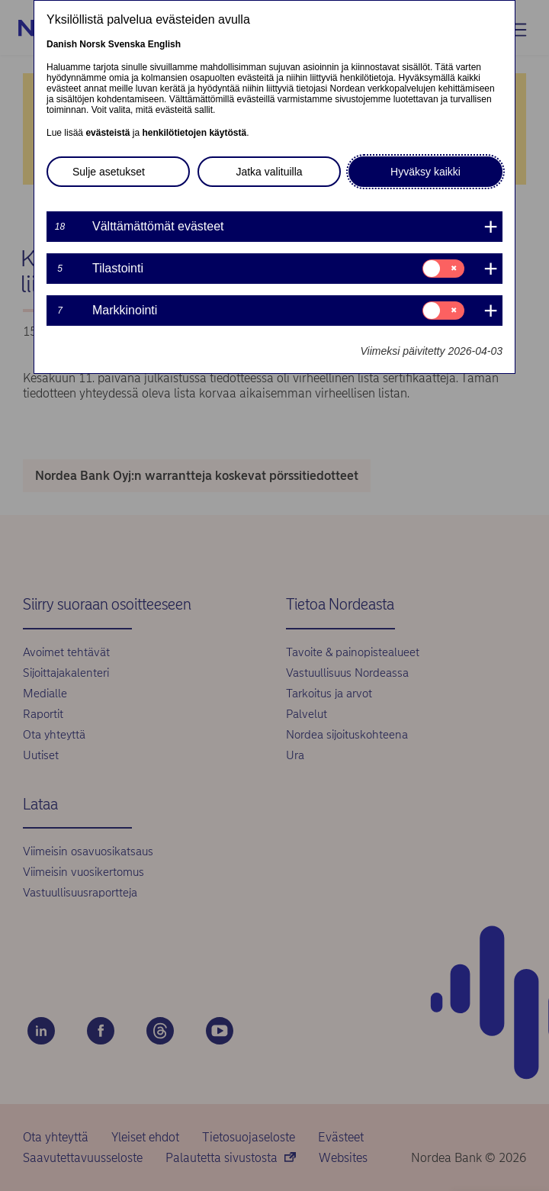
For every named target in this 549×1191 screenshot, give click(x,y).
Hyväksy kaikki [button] (425, 172)
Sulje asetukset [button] (108, 172)
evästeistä (107, 132)
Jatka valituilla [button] (269, 172)
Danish (62, 44)
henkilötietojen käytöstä (194, 132)
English (164, 44)
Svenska (127, 44)
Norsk (92, 44)
